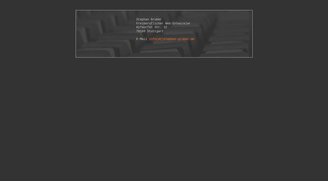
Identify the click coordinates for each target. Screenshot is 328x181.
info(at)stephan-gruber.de (171, 39)
